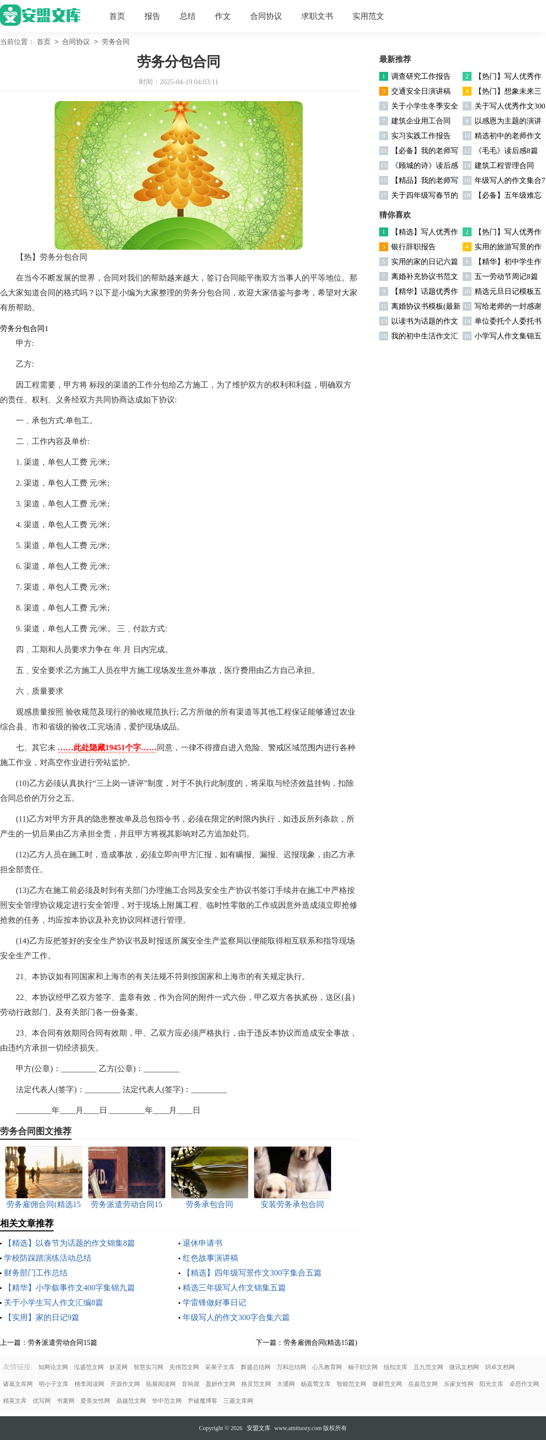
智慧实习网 (148, 1367)
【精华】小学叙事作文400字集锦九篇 (69, 1287)
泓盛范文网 (89, 1367)
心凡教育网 (327, 1367)
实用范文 (368, 16)
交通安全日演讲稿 (421, 91)
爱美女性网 (95, 1400)
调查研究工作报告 (421, 76)
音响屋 (191, 1384)
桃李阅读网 (89, 1384)
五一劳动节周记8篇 (506, 276)
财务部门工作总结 (36, 1273)
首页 (117, 16)
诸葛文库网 (18, 1384)
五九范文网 (428, 1367)
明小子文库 (53, 1384)
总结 (188, 16)
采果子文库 (220, 1367)
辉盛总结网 (256, 1367)
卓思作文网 (524, 1384)
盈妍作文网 (220, 1384)
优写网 (42, 1400)
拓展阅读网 (161, 1384)
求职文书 (317, 16)
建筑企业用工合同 (421, 121)
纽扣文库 (396, 1367)
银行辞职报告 (413, 247)
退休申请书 (202, 1243)
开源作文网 (125, 1384)
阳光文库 (491, 1384)
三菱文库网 (238, 1400)
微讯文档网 (464, 1367)
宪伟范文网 (184, 1367)
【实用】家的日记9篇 (41, 1317)
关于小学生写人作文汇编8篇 (53, 1302)
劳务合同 (116, 42)
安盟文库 (259, 1428)
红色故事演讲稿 (210, 1258)
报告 (152, 16)
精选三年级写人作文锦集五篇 (234, 1287)
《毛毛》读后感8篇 (506, 151)
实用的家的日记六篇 (424, 262)
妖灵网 (119, 1367)
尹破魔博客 (202, 1400)
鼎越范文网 (131, 1400)
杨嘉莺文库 (316, 1384)
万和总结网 (291, 1367)
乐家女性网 (459, 1384)
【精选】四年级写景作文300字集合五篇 (252, 1273)
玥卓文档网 (500, 1367)
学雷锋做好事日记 (214, 1302)
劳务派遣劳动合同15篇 (62, 1342)
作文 (223, 16)
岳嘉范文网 (423, 1384)
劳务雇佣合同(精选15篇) (320, 1342)
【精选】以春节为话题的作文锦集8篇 (69, 1243)
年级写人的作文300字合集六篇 (236, 1317)
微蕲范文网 (387, 1384)
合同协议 (266, 16)
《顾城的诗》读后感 (424, 165)
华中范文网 (167, 1400)
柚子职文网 (363, 1367)
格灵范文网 (256, 1384)
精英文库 (15, 1400)
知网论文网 (53, 1367)
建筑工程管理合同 (504, 165)
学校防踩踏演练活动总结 (47, 1258)
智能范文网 (351, 1384)
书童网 (65, 1400)
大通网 (286, 1384)
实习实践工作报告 (421, 136)
